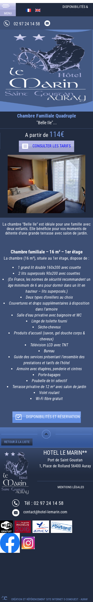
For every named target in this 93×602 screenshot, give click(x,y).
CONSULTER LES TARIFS (51, 146)
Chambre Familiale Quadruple (46, 116)
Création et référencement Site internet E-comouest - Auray (49, 599)
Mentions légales (71, 487)
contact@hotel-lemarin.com (45, 512)
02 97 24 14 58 (27, 23)
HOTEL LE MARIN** (65, 452)
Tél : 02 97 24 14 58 (43, 503)
